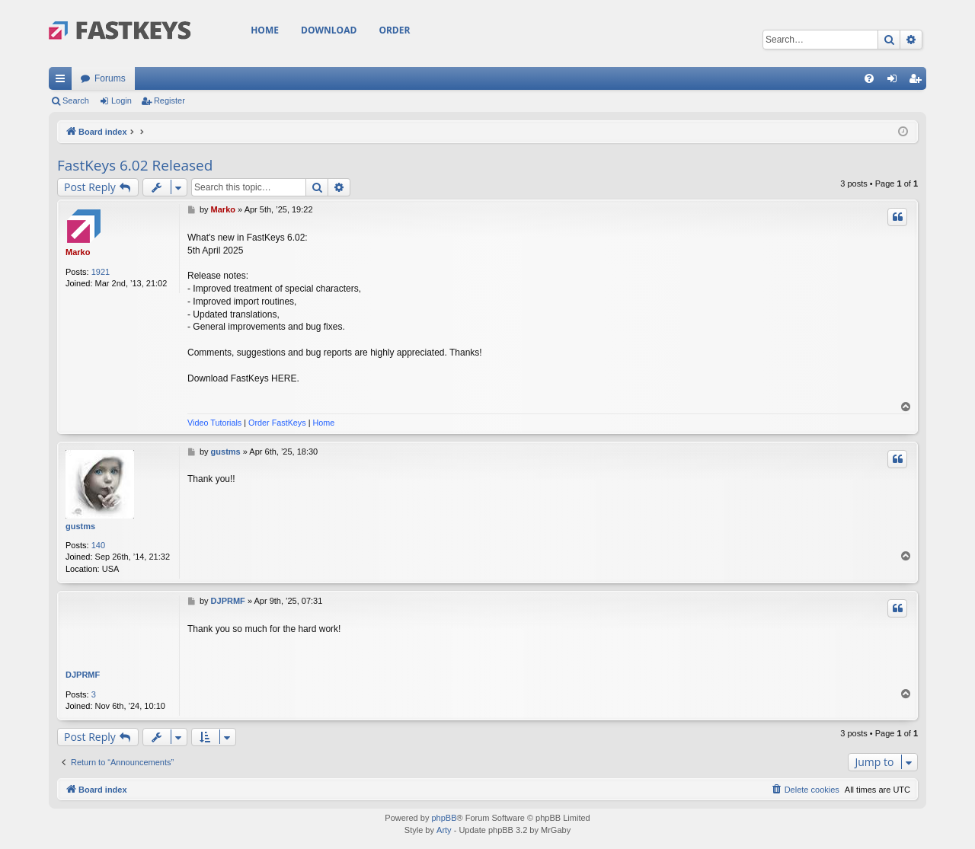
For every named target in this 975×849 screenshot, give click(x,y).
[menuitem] (869, 78)
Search (75, 100)
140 (98, 545)
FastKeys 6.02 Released (135, 165)
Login (121, 100)
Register (169, 100)
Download (328, 30)
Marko (78, 252)
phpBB (443, 817)
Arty (444, 830)
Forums (110, 78)
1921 (100, 271)
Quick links (63, 81)
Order (394, 30)
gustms (80, 526)
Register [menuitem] (918, 81)
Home (265, 30)
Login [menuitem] (895, 81)
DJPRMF (83, 674)
